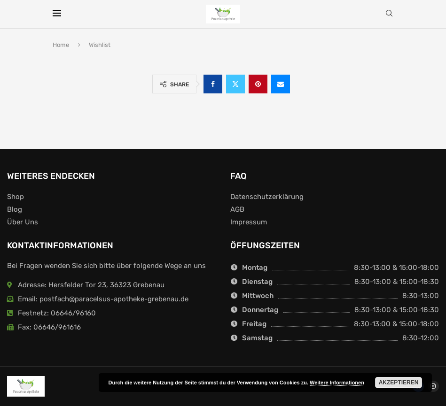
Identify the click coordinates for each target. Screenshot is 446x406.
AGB (237, 209)
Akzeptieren (399, 382)
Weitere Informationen (337, 382)
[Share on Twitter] (235, 84)
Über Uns (22, 222)
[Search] (389, 14)
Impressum (248, 222)
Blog (14, 209)
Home (61, 44)
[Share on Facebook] (212, 84)
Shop (15, 196)
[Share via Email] (280, 84)
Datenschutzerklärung (267, 196)
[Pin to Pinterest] (258, 84)
